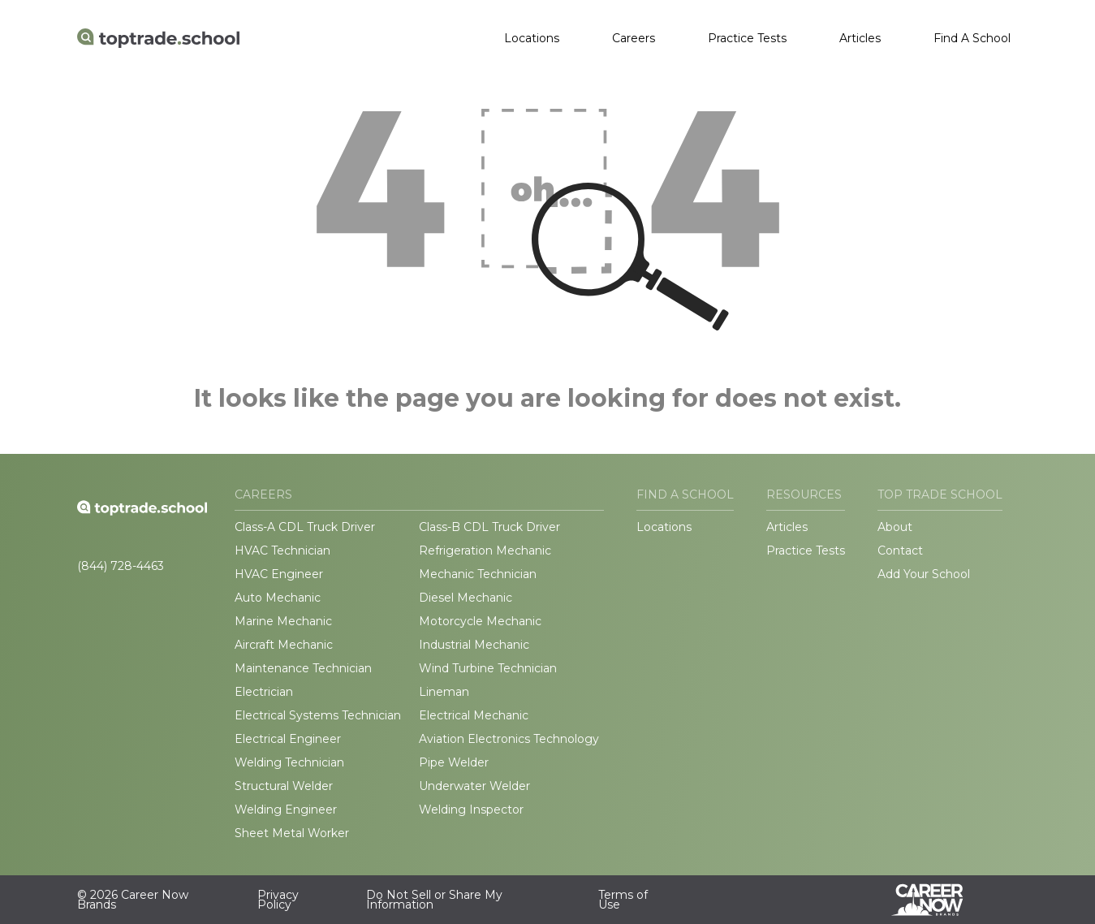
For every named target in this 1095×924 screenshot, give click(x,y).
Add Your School (923, 574)
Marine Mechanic (283, 621)
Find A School (972, 38)
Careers (633, 38)
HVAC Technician (282, 550)
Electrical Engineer (288, 739)
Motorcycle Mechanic (480, 621)
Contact (900, 550)
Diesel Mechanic (465, 597)
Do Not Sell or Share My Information (434, 899)
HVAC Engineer (279, 574)
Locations (531, 38)
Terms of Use (623, 899)
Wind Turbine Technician (488, 668)
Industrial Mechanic (474, 644)
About (894, 527)
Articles (860, 38)
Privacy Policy (278, 899)
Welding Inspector (471, 809)
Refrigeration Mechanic (485, 550)
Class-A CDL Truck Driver (305, 527)
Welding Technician (289, 762)
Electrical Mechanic (473, 715)
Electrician (264, 691)
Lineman (444, 691)
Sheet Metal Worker (292, 833)
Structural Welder (284, 786)
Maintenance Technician (303, 668)
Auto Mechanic (278, 597)
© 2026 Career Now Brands (132, 899)
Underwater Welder (474, 786)
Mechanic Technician (478, 574)
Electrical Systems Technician (318, 715)
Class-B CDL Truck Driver (489, 527)
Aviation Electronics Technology (509, 739)
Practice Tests (747, 38)
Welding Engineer (286, 809)
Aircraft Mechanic (284, 644)
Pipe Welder (454, 762)
